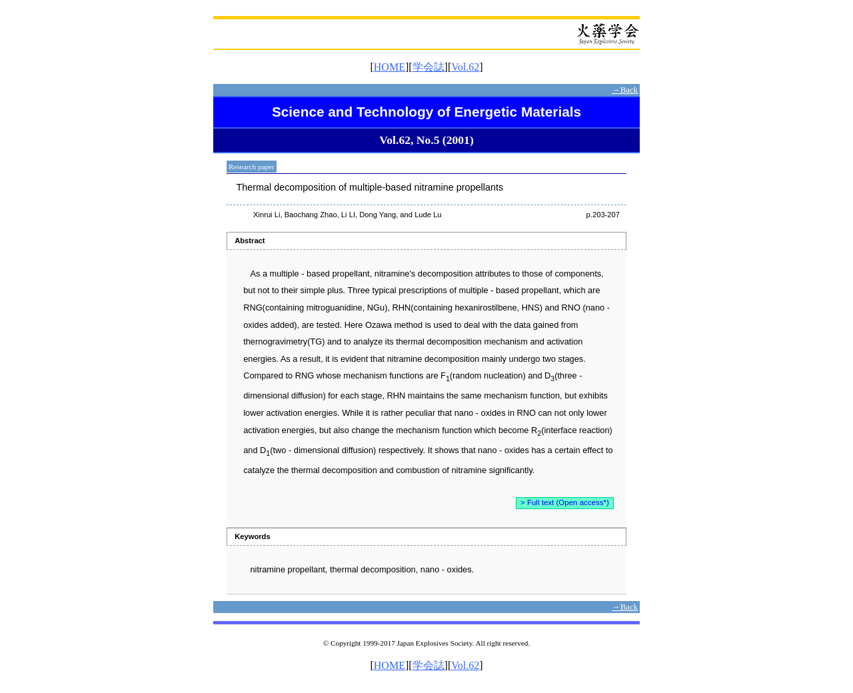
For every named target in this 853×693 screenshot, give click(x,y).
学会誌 (428, 67)
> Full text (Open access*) (564, 502)
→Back (625, 90)
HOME (389, 67)
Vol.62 (465, 67)
